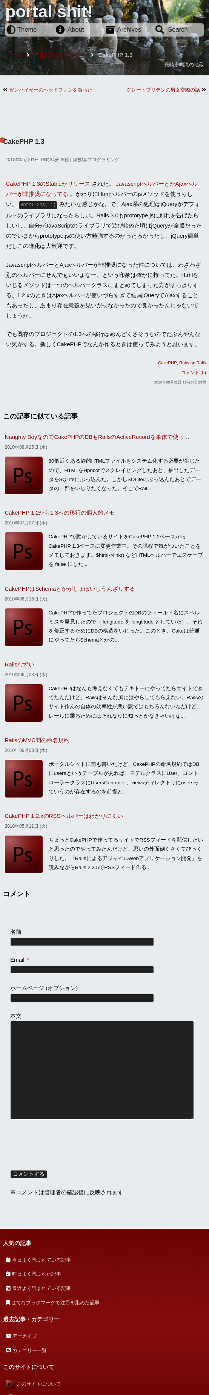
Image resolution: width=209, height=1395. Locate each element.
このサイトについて (39, 1384)
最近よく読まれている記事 (41, 1288)
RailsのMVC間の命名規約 (37, 740)
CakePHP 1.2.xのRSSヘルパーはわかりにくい (64, 816)
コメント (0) (193, 372)
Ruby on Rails (192, 363)
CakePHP (167, 363)
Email (19, 959)
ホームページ (27, 988)
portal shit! (49, 11)
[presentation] (67, 1146)
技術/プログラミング (98, 159)
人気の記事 (17, 1243)
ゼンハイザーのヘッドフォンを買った (50, 90)
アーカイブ (24, 1336)
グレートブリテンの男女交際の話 (163, 90)
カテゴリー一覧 (29, 1350)
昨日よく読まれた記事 (36, 1274)
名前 (16, 932)
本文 (16, 1016)
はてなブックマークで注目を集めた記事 (55, 1302)
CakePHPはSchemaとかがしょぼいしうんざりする (70, 588)
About (76, 29)
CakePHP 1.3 (24, 141)
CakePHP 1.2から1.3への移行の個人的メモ (60, 512)
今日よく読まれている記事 (41, 1260)
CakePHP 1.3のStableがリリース (48, 183)
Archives (129, 29)
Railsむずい (19, 664)
